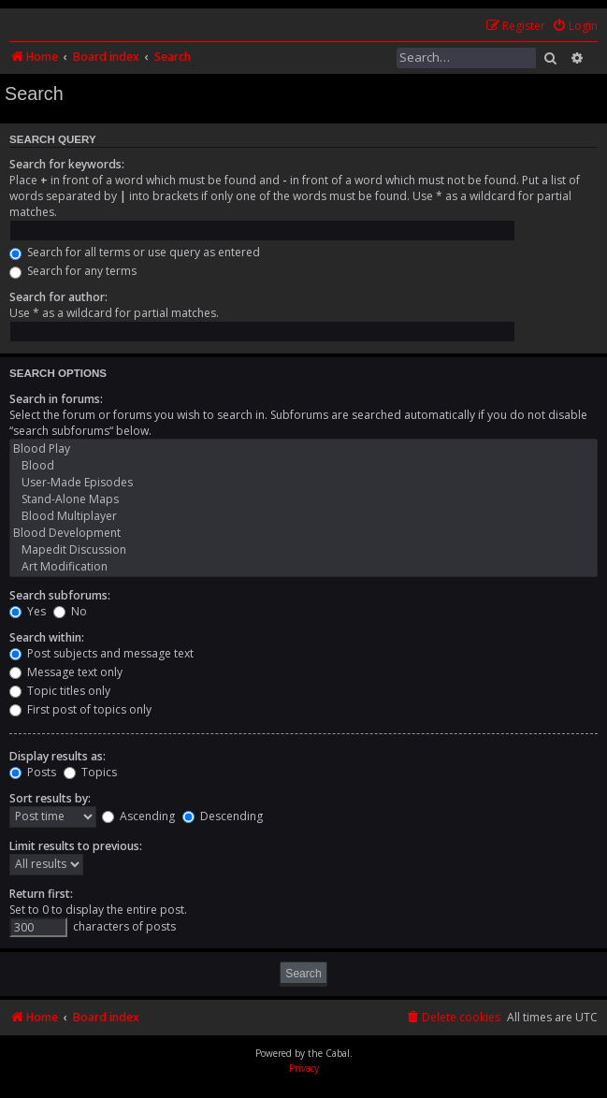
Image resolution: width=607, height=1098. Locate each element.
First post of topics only (80, 709)
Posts (32, 772)
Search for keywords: (66, 164)
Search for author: (58, 297)
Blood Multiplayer (303, 516)
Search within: (46, 637)
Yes (27, 611)
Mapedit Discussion (303, 550)
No (70, 611)
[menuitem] (575, 26)
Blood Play (303, 449)
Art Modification (303, 566)
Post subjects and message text (101, 653)
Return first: (41, 894)
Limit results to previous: (75, 846)
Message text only (66, 672)
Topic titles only (59, 691)
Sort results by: (50, 798)
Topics (90, 772)
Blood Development (303, 533)
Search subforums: (59, 595)
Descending (222, 816)
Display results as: (57, 756)
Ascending (138, 816)
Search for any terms (73, 271)
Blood (303, 465)
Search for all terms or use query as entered (134, 252)
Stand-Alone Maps (303, 499)
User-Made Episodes (303, 482)
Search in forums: (56, 399)
